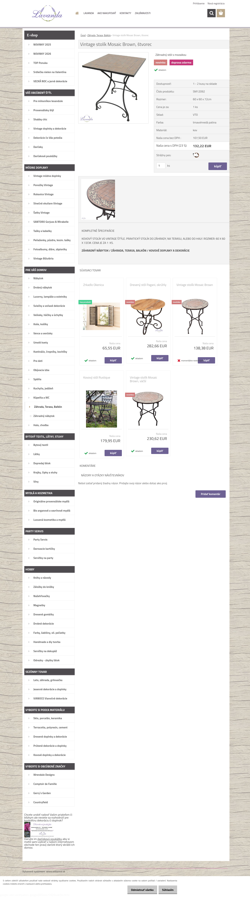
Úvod (83, 35)
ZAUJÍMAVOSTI (142, 13)
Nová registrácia (216, 3)
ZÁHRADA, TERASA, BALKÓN (128, 250)
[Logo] (47, 13)
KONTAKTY (125, 13)
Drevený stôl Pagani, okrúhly (148, 285)
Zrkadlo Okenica (93, 285)
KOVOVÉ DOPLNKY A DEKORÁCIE (169, 250)
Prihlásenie (199, 3)
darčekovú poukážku (49, 839)
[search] (211, 13)
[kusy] (160, 165)
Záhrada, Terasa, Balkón (99, 35)
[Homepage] (77, 13)
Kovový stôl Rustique (96, 377)
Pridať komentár (210, 494)
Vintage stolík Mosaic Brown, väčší (143, 379)
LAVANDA (89, 13)
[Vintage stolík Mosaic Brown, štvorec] (113, 54)
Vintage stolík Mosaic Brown (195, 285)
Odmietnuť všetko (139, 890)
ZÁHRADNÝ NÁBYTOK (95, 250)
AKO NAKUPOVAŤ (106, 13)
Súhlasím (167, 890)
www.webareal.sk (55, 871)
